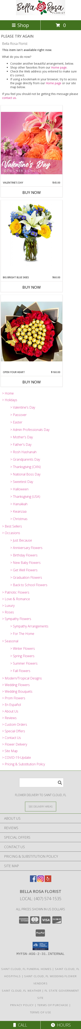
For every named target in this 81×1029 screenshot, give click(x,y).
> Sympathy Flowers (16, 618)
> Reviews (9, 718)
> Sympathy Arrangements (29, 626)
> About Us (10, 711)
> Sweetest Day (21, 481)
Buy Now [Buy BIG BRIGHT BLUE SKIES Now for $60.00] (31, 287)
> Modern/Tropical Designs (22, 678)
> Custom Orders (14, 724)
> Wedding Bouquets (17, 691)
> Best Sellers (12, 526)
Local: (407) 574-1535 (40, 898)
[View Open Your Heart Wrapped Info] (31, 332)
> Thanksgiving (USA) (25, 496)
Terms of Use (40, 1012)
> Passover (18, 415)
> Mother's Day (21, 437)
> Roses (8, 612)
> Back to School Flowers (28, 585)
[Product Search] (41, 782)
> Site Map (10, 751)
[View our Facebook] (33, 880)
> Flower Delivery (14, 744)
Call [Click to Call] (20, 1025)
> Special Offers (13, 731)
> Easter (16, 422)
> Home (8, 393)
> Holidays (9, 400)
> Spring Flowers (22, 656)
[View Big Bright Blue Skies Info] (31, 233)
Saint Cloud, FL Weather (21, 990)
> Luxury (8, 605)
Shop (20, 25)
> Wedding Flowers (16, 685)
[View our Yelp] (48, 880)
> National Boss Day (25, 474)
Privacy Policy (22, 1005)
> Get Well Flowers (24, 570)
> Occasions (11, 533)
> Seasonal (10, 641)
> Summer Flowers (24, 663)
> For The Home (22, 633)
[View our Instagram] (40, 880)
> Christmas (18, 519)
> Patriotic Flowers (15, 592)
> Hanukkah (18, 504)
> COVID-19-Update (16, 757)
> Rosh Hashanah (23, 452)
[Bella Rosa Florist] (40, 14)
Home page (59, 67)
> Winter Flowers (22, 648)
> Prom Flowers (13, 698)
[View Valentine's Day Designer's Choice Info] (31, 143)
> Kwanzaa (18, 511)
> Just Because (21, 540)
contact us (9, 98)
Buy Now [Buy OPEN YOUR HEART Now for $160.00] (31, 382)
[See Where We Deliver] (40, 806)
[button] (40, 946)
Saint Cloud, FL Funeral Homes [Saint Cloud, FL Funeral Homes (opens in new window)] (26, 969)
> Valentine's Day (22, 407)
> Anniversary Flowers (26, 547)
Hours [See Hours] (61, 1025)
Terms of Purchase (52, 1005)
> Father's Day (20, 444)
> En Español (11, 704)
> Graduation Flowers (26, 577)
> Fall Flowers (20, 671)
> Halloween (19, 489)
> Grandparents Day (25, 459)
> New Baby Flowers (25, 562)
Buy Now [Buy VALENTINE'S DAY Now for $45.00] (31, 192)
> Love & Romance (16, 599)
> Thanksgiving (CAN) (25, 467)
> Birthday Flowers (24, 555)
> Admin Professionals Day (29, 429)
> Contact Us (11, 737)
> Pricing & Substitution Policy (23, 764)
